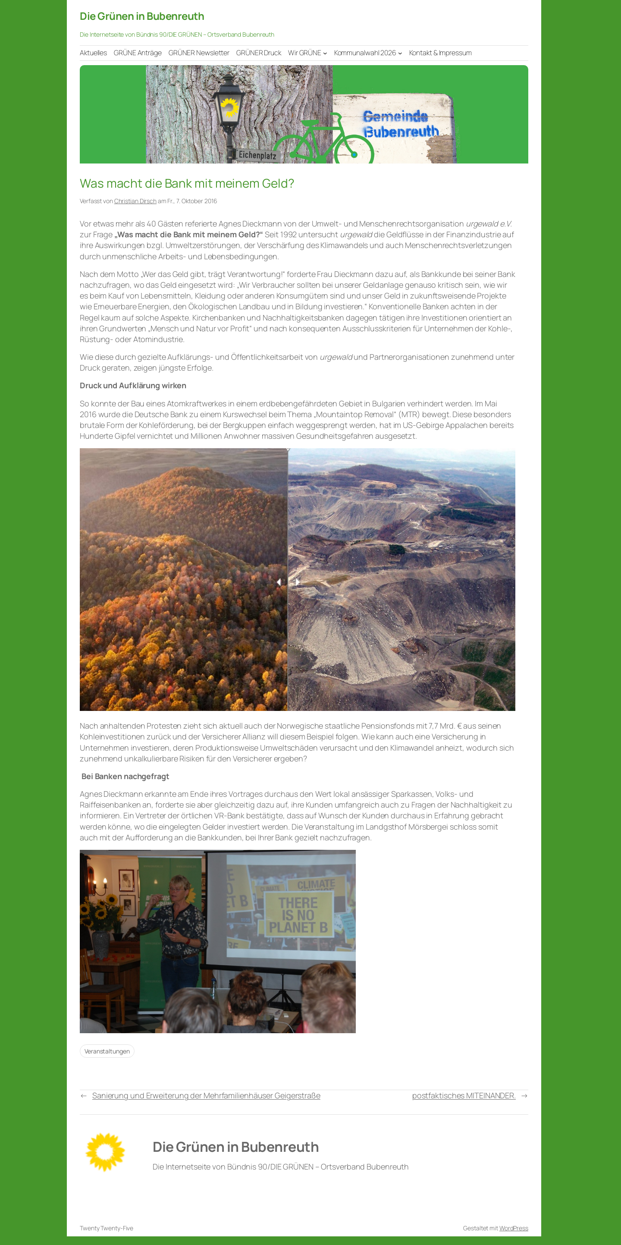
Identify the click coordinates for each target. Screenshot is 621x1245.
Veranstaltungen (107, 1051)
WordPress (513, 1228)
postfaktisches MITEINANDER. (464, 1095)
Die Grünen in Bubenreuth (142, 16)
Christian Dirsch (135, 201)
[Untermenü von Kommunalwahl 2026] (400, 52)
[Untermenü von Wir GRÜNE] (325, 52)
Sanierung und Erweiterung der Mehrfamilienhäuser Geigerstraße (206, 1095)
